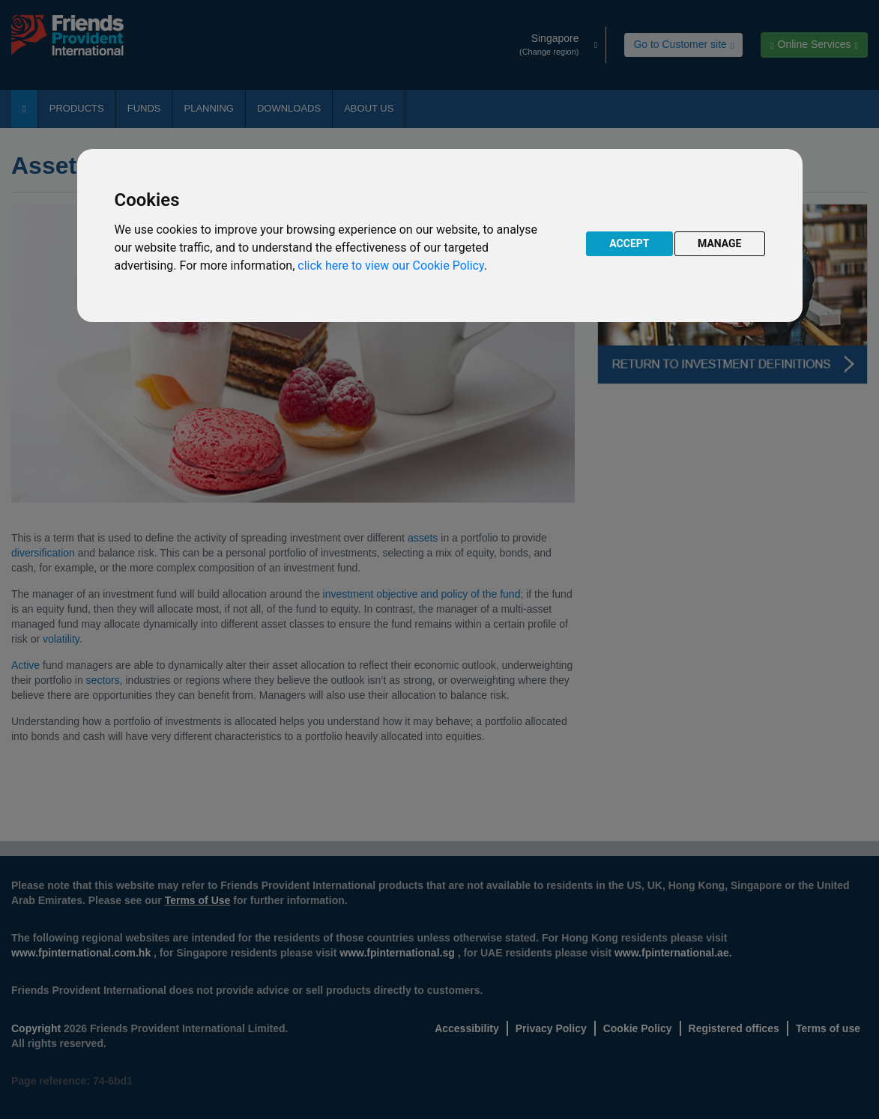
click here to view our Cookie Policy (390, 265)
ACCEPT (629, 243)
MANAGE (720, 243)
